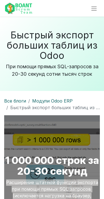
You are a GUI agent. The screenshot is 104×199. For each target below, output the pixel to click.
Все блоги (15, 101)
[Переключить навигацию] (94, 8)
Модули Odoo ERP (52, 101)
